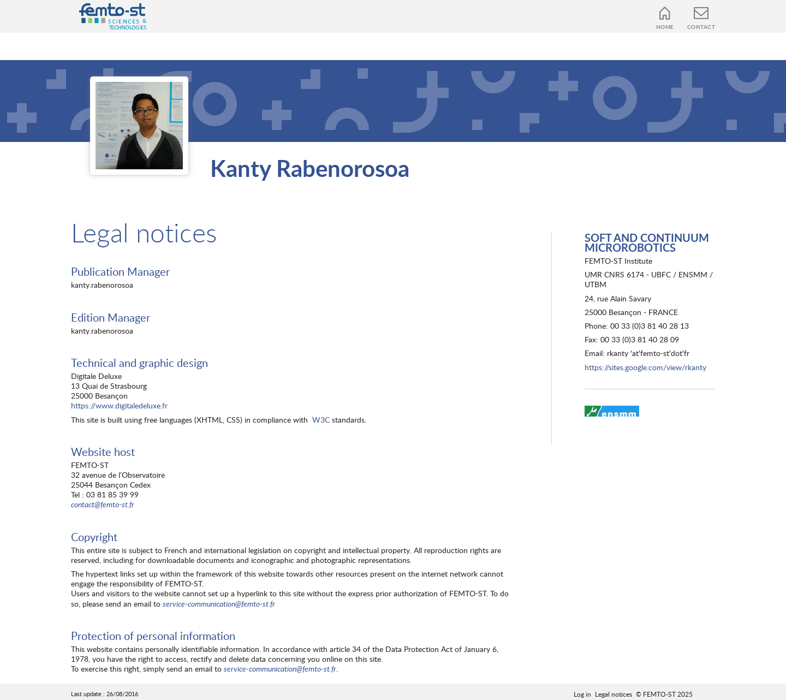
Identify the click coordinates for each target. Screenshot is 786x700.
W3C (321, 419)
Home (665, 27)
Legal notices (613, 694)
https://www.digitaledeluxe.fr (119, 405)
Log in (582, 694)
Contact (701, 27)
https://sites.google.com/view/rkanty (645, 367)
